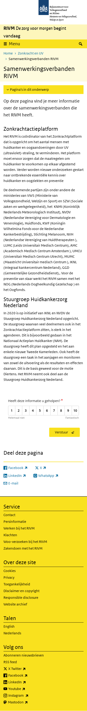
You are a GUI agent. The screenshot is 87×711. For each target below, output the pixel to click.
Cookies (9, 571)
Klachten (10, 535)
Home (8, 53)
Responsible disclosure (20, 597)
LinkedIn (27, 682)
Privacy (8, 577)
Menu (14, 43)
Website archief (15, 604)
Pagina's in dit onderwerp (29, 89)
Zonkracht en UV (30, 53)
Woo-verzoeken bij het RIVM (25, 541)
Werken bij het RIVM (19, 528)
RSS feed (10, 662)
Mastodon (28, 702)
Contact (9, 515)
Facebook (28, 675)
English (9, 626)
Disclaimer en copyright (21, 591)
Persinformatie (14, 521)
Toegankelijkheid (16, 584)
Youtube (27, 689)
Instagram (28, 695)
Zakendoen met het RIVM (22, 548)
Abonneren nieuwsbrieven (23, 655)
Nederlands (12, 633)
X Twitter (27, 669)
